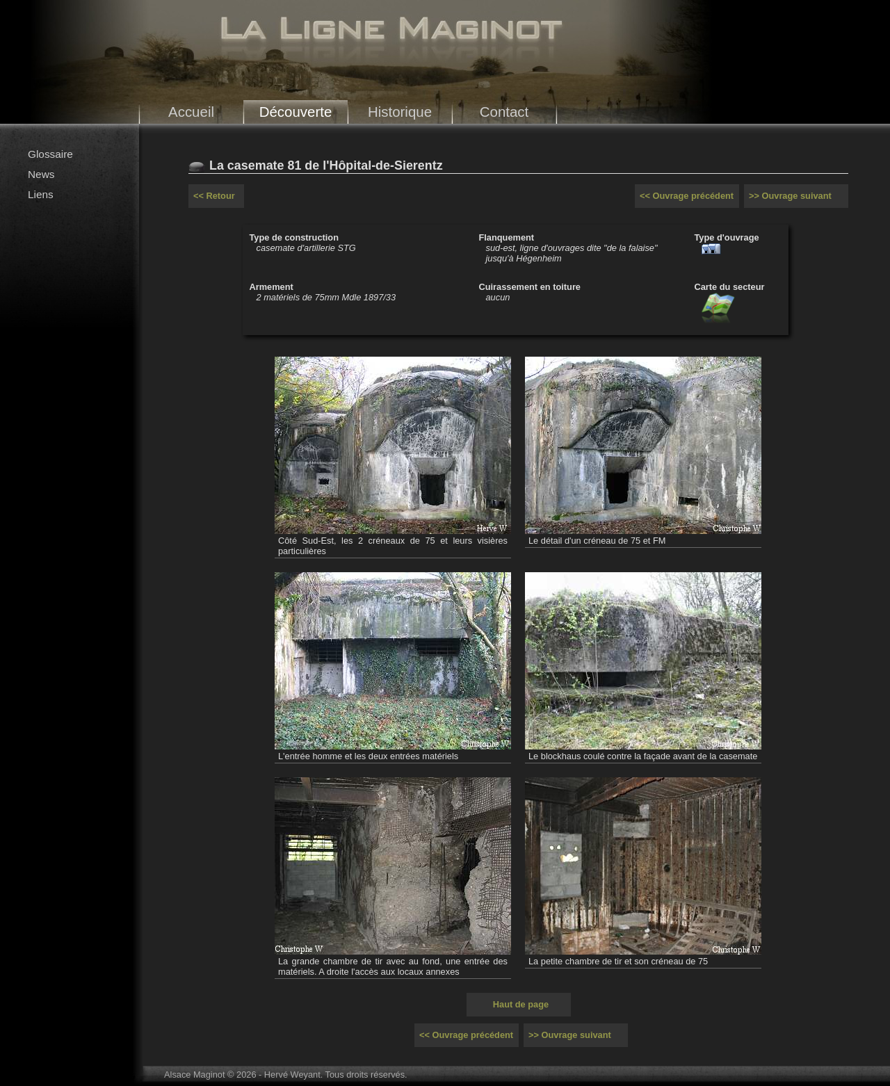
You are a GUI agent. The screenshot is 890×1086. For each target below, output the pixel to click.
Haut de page (521, 1004)
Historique (400, 112)
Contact (504, 112)
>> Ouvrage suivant (790, 196)
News (41, 174)
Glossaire (50, 154)
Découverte (295, 112)
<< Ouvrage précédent (687, 196)
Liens (41, 194)
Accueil (191, 112)
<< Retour (214, 196)
